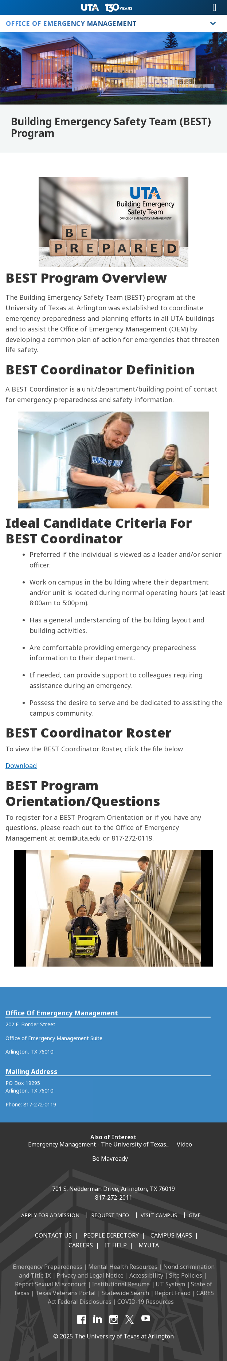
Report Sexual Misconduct (50, 1284)
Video (184, 1144)
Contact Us (53, 1235)
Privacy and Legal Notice (90, 1275)
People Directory (111, 1235)
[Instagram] (113, 1319)
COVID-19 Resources (145, 1302)
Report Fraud (173, 1293)
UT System (170, 1284)
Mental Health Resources (122, 1267)
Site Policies (185, 1275)
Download (21, 765)
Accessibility (146, 1275)
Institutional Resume (121, 1284)
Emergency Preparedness (47, 1267)
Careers (81, 1245)
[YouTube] (145, 1319)
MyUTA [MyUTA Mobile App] (148, 1245)
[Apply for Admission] (50, 1216)
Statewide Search (125, 1293)
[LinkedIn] (97, 1319)
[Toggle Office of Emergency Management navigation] (213, 23)
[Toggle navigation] (214, 8)
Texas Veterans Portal (65, 1293)
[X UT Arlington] (129, 1319)
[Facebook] (81, 1319)
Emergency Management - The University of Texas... (98, 1144)
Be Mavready (110, 1159)
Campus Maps (171, 1235)
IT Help (116, 1245)
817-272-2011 (113, 1197)
